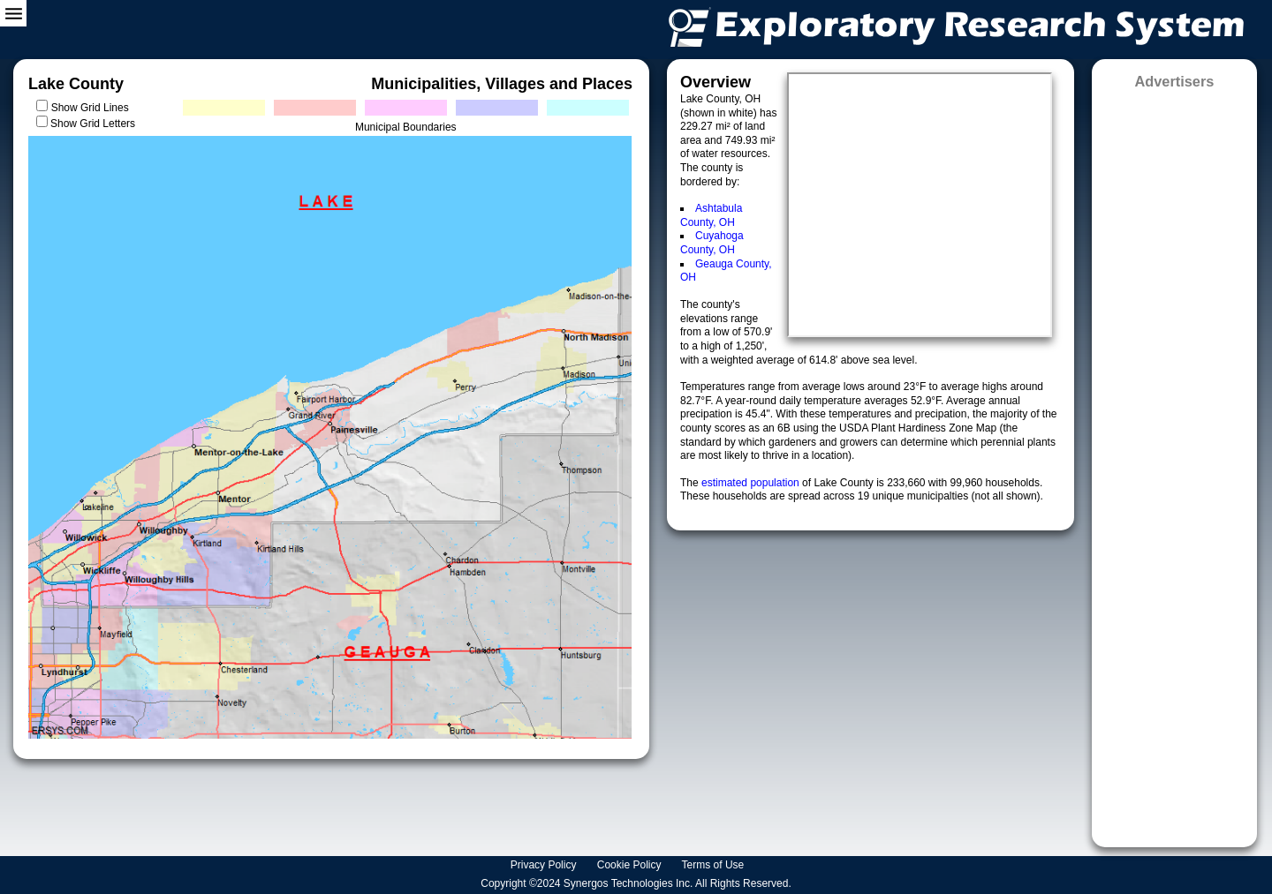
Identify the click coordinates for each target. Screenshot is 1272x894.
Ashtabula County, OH (711, 215)
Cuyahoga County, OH (712, 242)
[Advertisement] (1174, 462)
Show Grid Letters (92, 123)
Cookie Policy (630, 865)
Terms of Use (714, 865)
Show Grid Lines (93, 107)
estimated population (751, 483)
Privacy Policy (545, 865)
